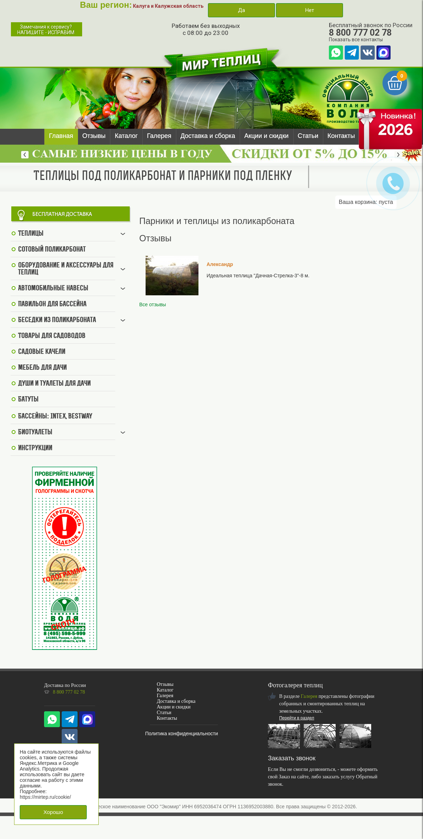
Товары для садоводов (51, 336)
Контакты (341, 135)
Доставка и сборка (207, 135)
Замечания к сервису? (45, 29)
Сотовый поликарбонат (52, 249)
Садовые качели (41, 352)
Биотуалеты (35, 432)
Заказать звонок (291, 758)
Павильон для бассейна (52, 304)
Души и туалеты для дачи (54, 383)
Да (241, 10)
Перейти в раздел (296, 718)
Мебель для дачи (42, 368)
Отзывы (94, 135)
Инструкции (35, 448)
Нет (309, 10)
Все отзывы (152, 304)
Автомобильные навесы (53, 288)
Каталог (126, 135)
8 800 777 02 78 (360, 33)
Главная (61, 135)
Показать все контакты (356, 39)
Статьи (308, 135)
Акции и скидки (266, 135)
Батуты (28, 399)
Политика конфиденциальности (181, 733)
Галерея (159, 135)
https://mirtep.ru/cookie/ (45, 797)
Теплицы (30, 233)
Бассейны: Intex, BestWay (55, 416)
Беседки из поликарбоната (57, 320)
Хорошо (53, 812)
